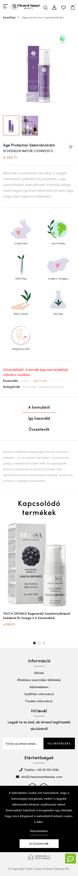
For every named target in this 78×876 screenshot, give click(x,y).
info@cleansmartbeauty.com (39, 777)
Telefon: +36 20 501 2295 (39, 770)
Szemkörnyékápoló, (51, 387)
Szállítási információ (39, 694)
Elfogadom (39, 844)
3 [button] (44, 644)
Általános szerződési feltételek (39, 680)
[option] (39, 70)
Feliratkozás (59, 743)
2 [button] (40, 644)
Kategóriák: (12, 386)
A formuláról (39, 408)
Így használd (39, 419)
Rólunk (39, 673)
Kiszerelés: (11, 380)
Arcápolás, (30, 387)
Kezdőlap (12, 17)
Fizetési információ (39, 701)
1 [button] (34, 644)
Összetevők (39, 430)
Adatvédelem (39, 687)
